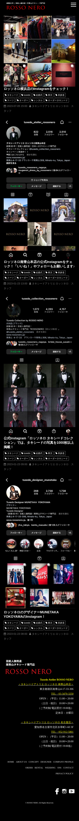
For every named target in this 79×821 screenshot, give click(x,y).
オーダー (23, 100)
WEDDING (50, 768)
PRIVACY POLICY (64, 773)
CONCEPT (34, 762)
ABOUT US (21, 762)
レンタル (38, 100)
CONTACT (68, 768)
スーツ (10, 100)
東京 (50, 95)
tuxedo (27, 95)
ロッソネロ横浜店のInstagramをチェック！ (36, 89)
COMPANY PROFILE (63, 762)
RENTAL (39, 768)
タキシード (12, 95)
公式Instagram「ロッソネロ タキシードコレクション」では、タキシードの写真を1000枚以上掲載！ (39, 442)
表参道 (61, 95)
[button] (73, 4)
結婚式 (39, 95)
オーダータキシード (58, 100)
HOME (11, 762)
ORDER (29, 768)
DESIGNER (46, 762)
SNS (59, 768)
